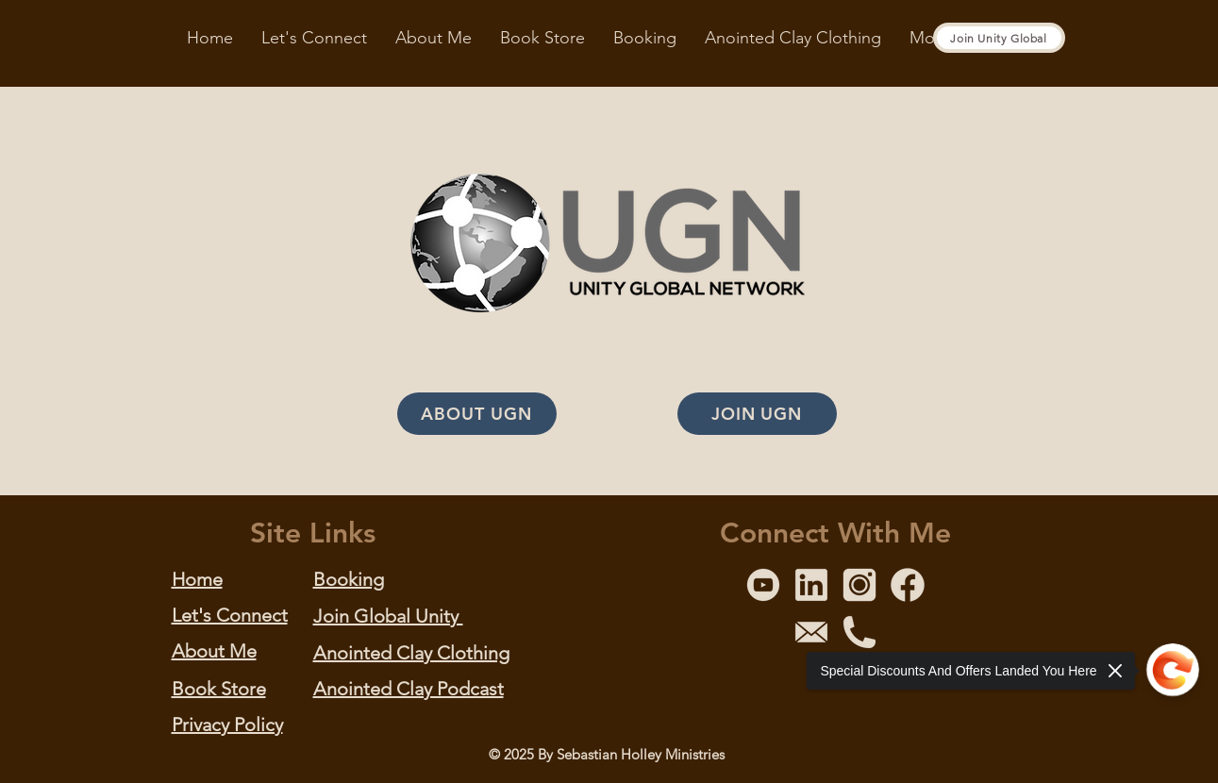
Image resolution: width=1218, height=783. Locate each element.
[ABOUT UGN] (477, 413)
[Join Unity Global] (999, 38)
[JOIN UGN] (757, 413)
